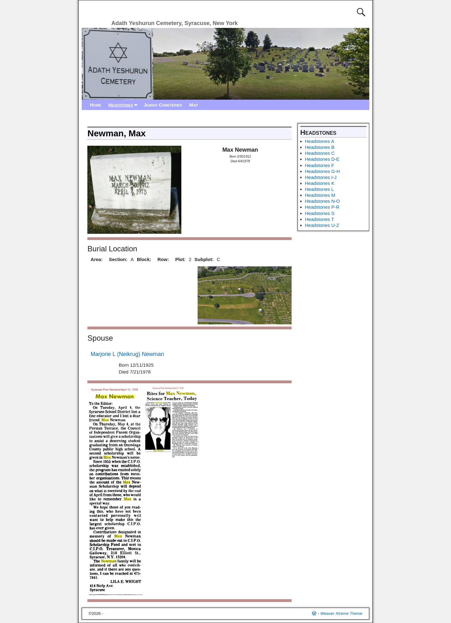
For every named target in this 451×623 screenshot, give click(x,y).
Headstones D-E (322, 159)
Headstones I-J (321, 177)
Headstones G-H (322, 171)
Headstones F (319, 165)
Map (193, 104)
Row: (163, 259)
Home (95, 104)
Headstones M (320, 195)
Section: (118, 259)
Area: (96, 259)
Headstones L (319, 189)
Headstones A (319, 141)
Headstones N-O (322, 201)
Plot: (180, 259)
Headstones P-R (322, 207)
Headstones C (320, 153)
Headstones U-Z (322, 225)
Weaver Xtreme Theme (341, 613)
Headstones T (319, 219)
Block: (144, 259)
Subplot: (204, 259)
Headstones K (319, 183)
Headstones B (319, 147)
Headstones (124, 105)
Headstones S (319, 213)
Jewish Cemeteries (162, 104)
